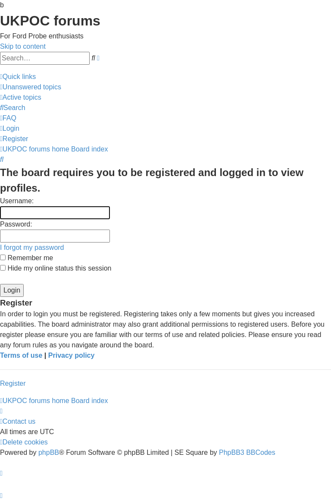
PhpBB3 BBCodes (247, 452)
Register (13, 383)
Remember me (26, 258)
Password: (16, 224)
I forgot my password (32, 247)
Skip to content (23, 46)
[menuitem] (30, 87)
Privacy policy (71, 355)
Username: (17, 201)
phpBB (48, 452)
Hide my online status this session (55, 268)
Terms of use (21, 355)
